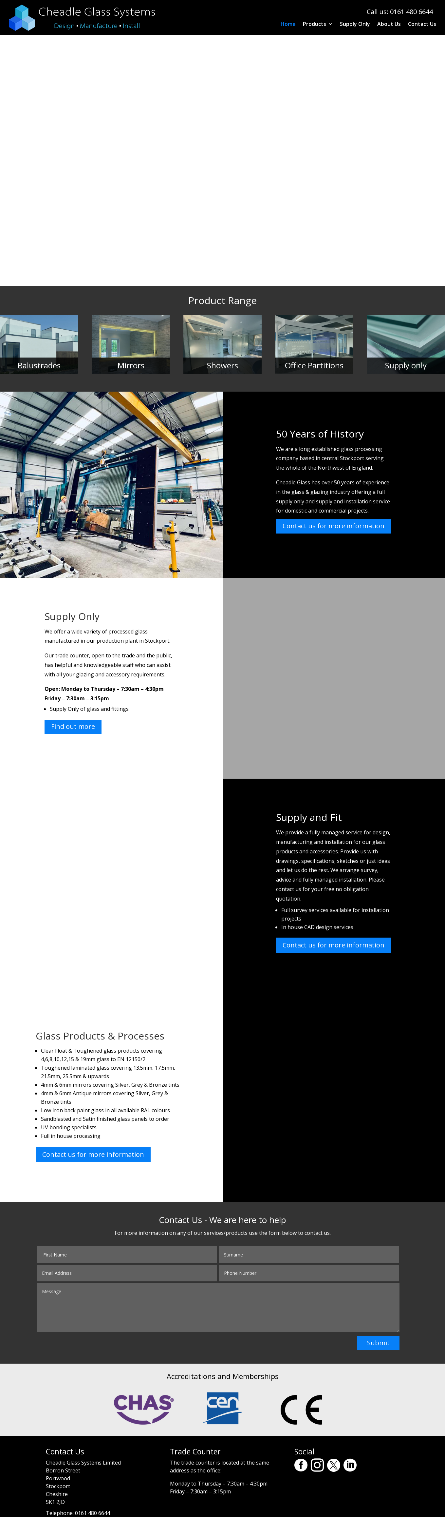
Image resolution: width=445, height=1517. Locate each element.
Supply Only (355, 25)
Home (288, 25)
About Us (389, 25)
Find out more (73, 726)
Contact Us (422, 25)
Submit (378, 1342)
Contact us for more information (333, 525)
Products (314, 25)
